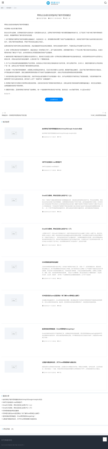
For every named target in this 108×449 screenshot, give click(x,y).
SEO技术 (8, 8)
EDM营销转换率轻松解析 (50, 262)
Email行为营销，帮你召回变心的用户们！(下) (56, 229)
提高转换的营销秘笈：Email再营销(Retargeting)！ (58, 329)
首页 (2, 8)
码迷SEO (10, 445)
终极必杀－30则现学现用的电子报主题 (14, 115)
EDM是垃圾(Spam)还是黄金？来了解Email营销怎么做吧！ (61, 295)
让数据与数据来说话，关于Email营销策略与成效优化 (59, 362)
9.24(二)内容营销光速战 (98, 115)
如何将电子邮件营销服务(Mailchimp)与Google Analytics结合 (62, 129)
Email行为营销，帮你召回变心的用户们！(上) (56, 195)
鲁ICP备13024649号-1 (18, 445)
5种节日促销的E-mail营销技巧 (52, 162)
